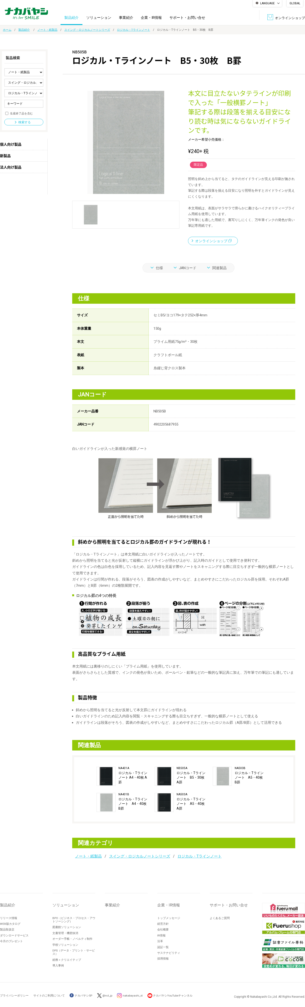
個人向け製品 (10, 144)
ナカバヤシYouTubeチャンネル (174, 995)
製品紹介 (71, 17)
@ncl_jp (108, 995)
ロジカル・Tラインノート (133, 29)
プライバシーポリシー (14, 995)
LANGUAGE (267, 3)
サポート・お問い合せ (187, 17)
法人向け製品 (10, 167)
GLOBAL (295, 3)
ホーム (7, 29)
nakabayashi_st (133, 995)
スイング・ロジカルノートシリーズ (87, 29)
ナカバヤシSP (81, 995)
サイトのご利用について (49, 995)
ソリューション (98, 17)
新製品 (5, 155)
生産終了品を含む (21, 113)
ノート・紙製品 (47, 29)
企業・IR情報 (151, 17)
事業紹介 (126, 17)
